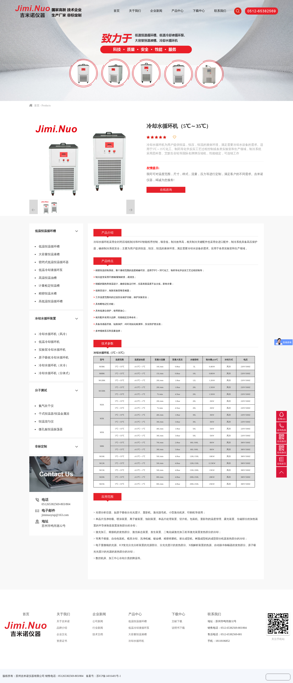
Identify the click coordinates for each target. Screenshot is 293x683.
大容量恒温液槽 (49, 254)
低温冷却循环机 (49, 341)
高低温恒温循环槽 (51, 301)
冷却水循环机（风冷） (54, 334)
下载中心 (199, 10)
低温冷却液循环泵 (51, 270)
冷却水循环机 (136, 641)
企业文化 (62, 634)
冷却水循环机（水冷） (54, 365)
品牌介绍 (62, 627)
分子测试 (41, 390)
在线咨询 (166, 189)
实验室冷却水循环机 (52, 349)
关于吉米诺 (63, 621)
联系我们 (220, 10)
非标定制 (41, 446)
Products (46, 105)
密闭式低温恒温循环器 (54, 262)
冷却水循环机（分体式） (55, 373)
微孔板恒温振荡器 (51, 429)
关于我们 (135, 10)
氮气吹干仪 (46, 405)
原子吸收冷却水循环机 (54, 357)
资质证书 (62, 641)
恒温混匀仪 (46, 421)
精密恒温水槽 (48, 293)
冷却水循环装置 (45, 318)
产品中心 (177, 10)
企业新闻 (156, 10)
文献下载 (177, 621)
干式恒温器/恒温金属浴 (54, 413)
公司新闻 (97, 621)
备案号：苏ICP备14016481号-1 (103, 676)
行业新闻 (97, 627)
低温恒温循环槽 (45, 231)
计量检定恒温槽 (49, 285)
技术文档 (97, 634)
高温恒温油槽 (48, 277)
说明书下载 (178, 627)
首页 (117, 10)
